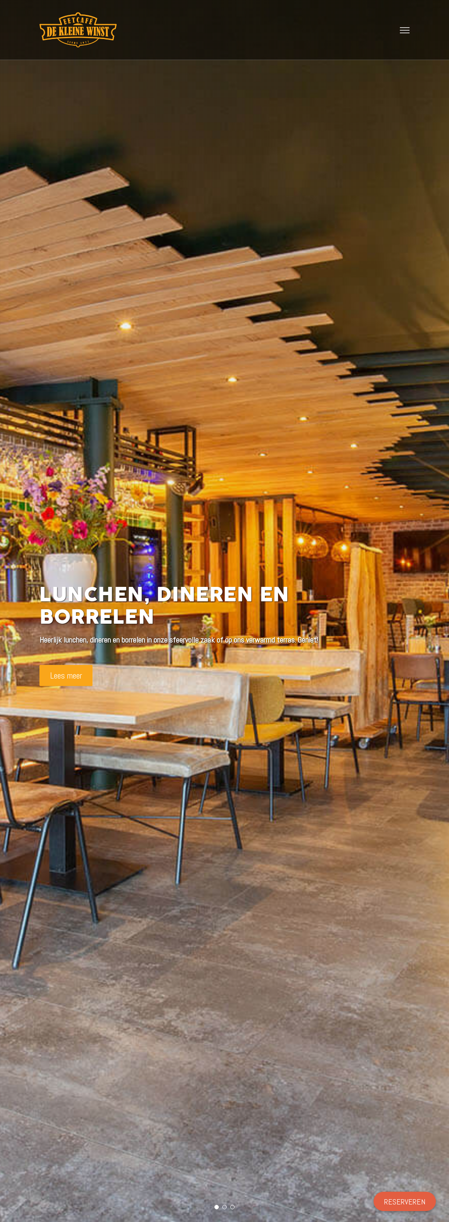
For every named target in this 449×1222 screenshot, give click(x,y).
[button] (405, 29)
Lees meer (66, 675)
